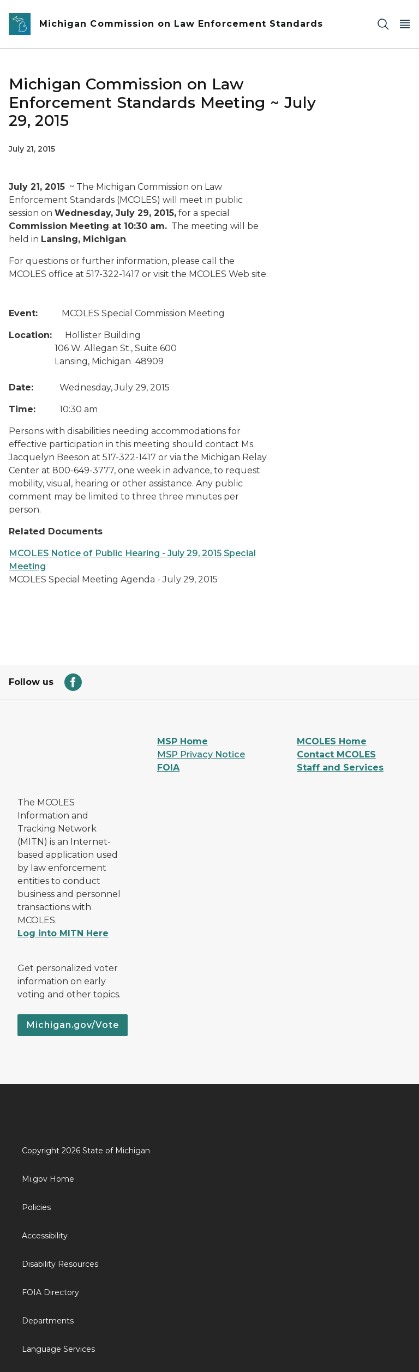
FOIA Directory (50, 1292)
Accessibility (45, 1236)
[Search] (383, 24)
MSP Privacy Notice (201, 754)
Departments (48, 1321)
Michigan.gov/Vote (72, 1025)
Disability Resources (60, 1264)
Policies (36, 1207)
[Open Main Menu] (404, 24)
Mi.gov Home (48, 1179)
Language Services (58, 1349)
